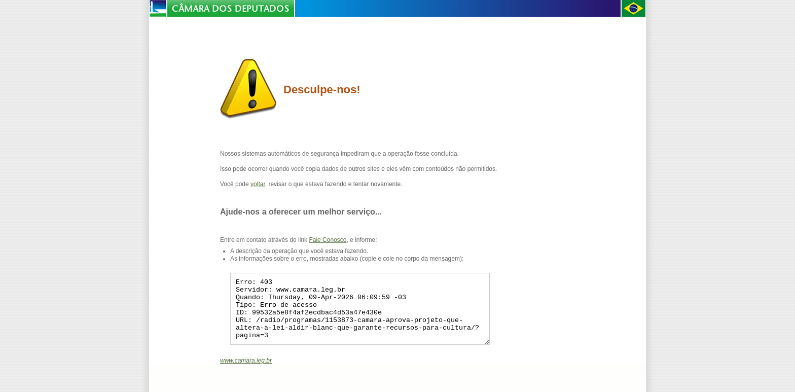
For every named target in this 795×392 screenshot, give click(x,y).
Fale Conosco (327, 239)
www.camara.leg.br (246, 372)
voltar (257, 184)
